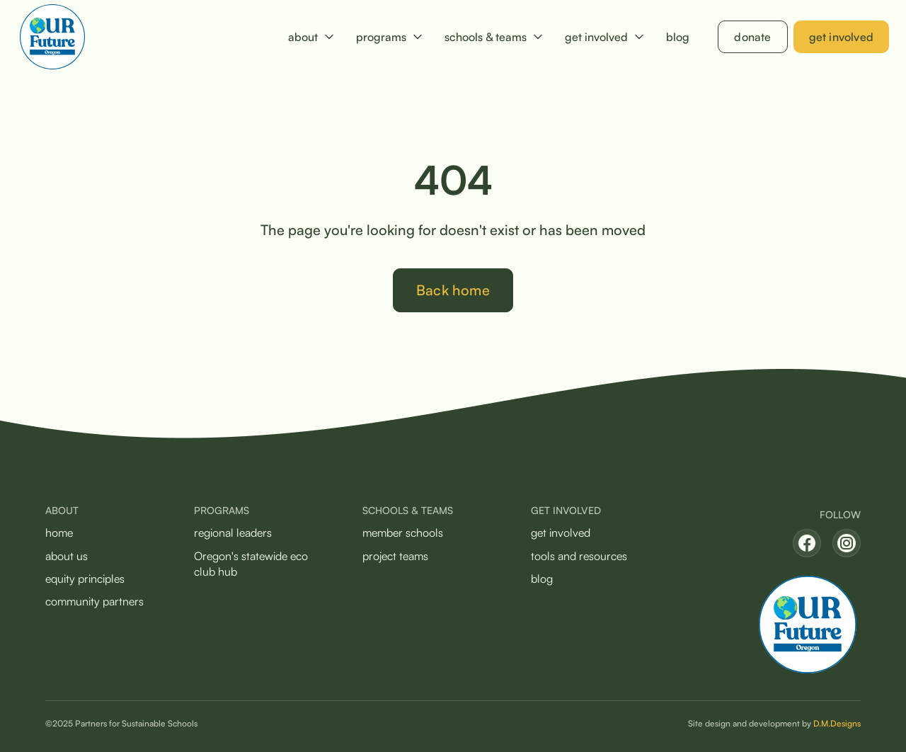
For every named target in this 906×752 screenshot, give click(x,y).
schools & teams (486, 37)
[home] (52, 36)
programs (381, 37)
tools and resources (579, 556)
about (303, 37)
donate (752, 37)
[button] (311, 36)
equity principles (85, 578)
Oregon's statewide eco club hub (251, 564)
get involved (596, 37)
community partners (94, 601)
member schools (402, 532)
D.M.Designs (837, 723)
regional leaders (233, 532)
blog (677, 37)
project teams (395, 556)
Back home (453, 290)
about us (66, 556)
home (59, 532)
